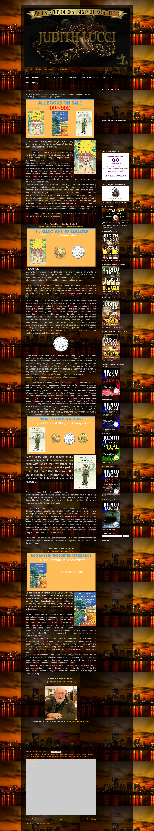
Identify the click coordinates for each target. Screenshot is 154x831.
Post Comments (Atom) (41, 823)
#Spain (57, 756)
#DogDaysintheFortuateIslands (65, 754)
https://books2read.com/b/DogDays (61, 682)
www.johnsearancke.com (78, 722)
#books (44, 754)
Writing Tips (108, 77)
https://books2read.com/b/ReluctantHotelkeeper (61, 227)
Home (46, 77)
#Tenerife (63, 756)
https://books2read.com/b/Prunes (61, 551)
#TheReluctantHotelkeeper (75, 756)
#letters (83, 754)
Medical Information (90, 77)
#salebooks (50, 756)
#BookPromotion (36, 754)
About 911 (58, 77)
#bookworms (51, 754)
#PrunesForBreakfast (39, 756)
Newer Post (31, 819)
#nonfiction (29, 756)
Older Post (91, 819)
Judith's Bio (72, 77)
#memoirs (90, 754)
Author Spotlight (33, 83)
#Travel (86, 756)
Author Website (32, 77)
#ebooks (78, 754)
